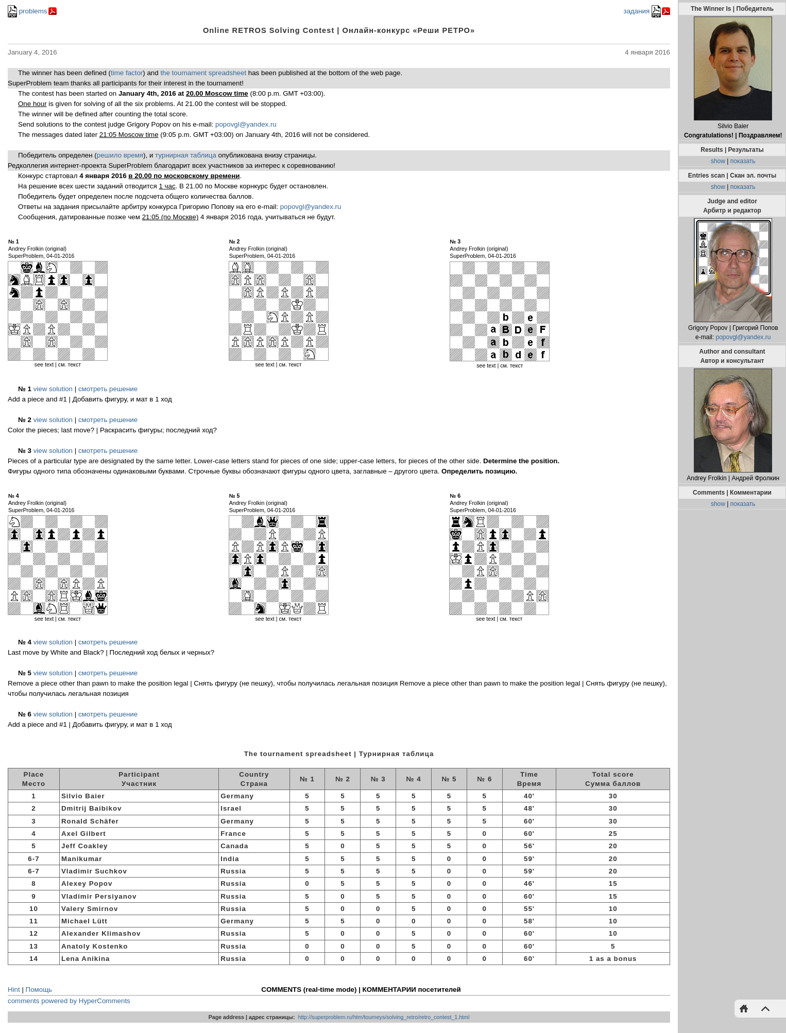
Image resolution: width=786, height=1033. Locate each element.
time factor (127, 73)
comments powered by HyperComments (69, 1001)
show (718, 161)
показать (743, 161)
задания (642, 11)
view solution (53, 389)
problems (27, 11)
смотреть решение (108, 389)
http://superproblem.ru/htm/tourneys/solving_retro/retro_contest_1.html (383, 1017)
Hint (14, 989)
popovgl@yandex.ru (246, 124)
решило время (120, 155)
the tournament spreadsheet (203, 73)
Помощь (39, 989)
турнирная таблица (185, 155)
